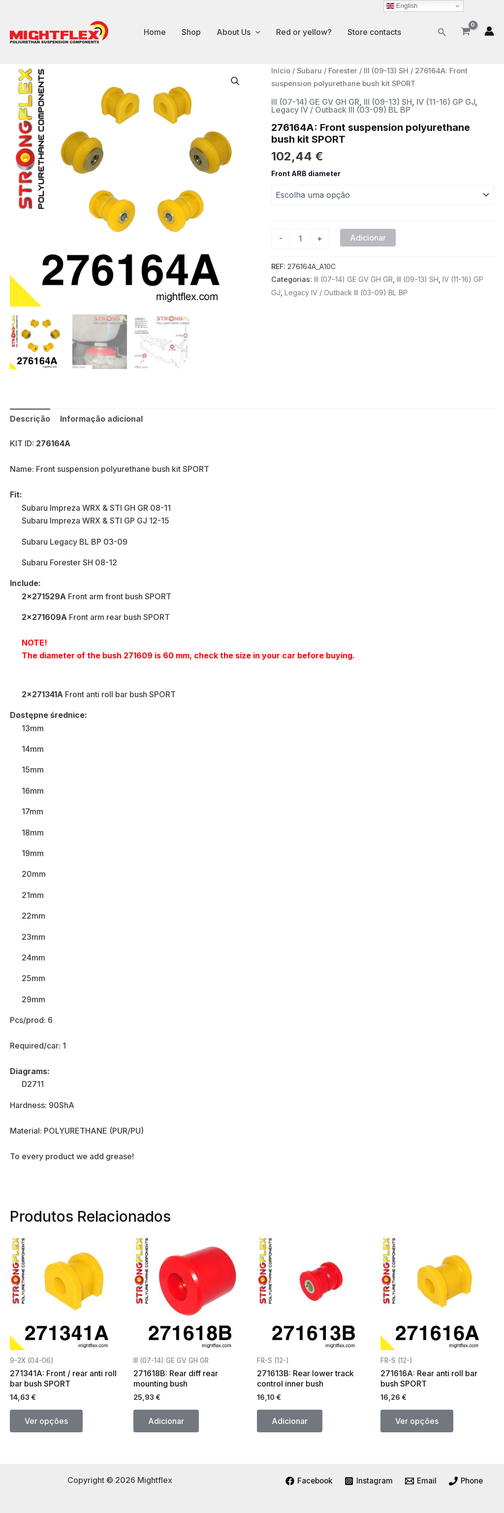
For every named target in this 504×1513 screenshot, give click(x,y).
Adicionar (368, 238)
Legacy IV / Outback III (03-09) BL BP (340, 110)
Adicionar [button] (166, 1421)
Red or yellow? (304, 32)
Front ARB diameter (306, 173)
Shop (191, 32)
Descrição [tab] (30, 419)
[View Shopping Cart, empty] (465, 32)
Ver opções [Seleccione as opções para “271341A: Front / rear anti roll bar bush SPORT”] (46, 1421)
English (401, 6)
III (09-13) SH (386, 70)
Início (280, 70)
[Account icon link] (489, 31)
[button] (442, 32)
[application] (255, 32)
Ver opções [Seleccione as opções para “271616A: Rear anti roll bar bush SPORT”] (417, 1421)
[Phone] (467, 1481)
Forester (342, 70)
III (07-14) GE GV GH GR (315, 102)
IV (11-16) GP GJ (445, 102)
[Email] (421, 1481)
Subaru (309, 70)
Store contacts (374, 32)
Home (155, 32)
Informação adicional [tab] (101, 419)
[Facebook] (308, 1481)
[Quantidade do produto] (300, 238)
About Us (238, 32)
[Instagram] (369, 1481)
